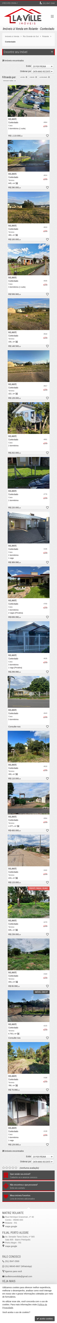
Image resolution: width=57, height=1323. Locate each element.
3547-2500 (49, 3)
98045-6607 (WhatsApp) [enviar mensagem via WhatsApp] (18, 1266)
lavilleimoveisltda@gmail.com (18, 1276)
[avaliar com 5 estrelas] (16, 1167)
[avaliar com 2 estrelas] (6, 1167)
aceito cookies (45, 1318)
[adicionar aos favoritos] (47, 136)
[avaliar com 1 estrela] (3, 1167)
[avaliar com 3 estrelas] (9, 1167)
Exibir (28, 66)
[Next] (46, 101)
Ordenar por (25, 71)
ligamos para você (13, 1271)
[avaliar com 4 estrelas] (12, 1167)
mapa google (11, 1226)
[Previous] (11, 101)
